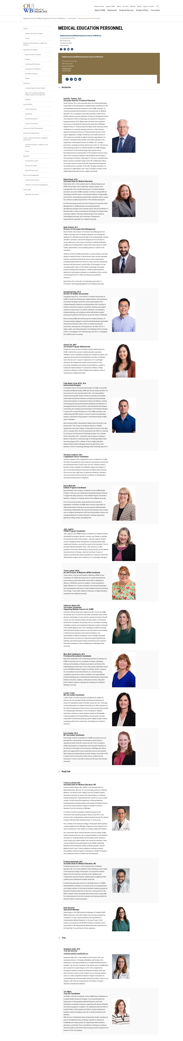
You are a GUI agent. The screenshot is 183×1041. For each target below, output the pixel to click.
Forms (27, 151)
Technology (27, 189)
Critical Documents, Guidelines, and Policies (36, 145)
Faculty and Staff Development (33, 128)
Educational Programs (30, 50)
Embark (27, 59)
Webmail (132, 6)
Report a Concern (148, 6)
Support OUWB (109, 6)
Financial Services (126, 10)
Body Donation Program (33, 54)
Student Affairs (142, 10)
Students (28, 99)
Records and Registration (31, 133)
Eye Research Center (31, 161)
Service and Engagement (31, 175)
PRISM (27, 78)
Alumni (118, 6)
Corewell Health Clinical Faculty (35, 88)
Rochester (66, 87)
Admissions (112, 10)
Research (26, 156)
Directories (26, 83)
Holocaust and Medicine (33, 69)
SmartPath (28, 114)
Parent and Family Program (34, 33)
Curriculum (155, 10)
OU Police (125, 6)
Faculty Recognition (31, 119)
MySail (139, 6)
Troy (64, 937)
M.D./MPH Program (31, 74)
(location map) (66, 68)
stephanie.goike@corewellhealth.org (76, 954)
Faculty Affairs (27, 104)
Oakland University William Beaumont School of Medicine (44, 18)
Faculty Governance (31, 123)
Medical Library (99, 6)
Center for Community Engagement (36, 185)
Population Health (31, 166)
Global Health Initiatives (32, 64)
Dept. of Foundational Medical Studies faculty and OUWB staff (35, 94)
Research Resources (31, 170)
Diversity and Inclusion (32, 180)
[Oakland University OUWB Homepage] (40, 8)
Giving (27, 38)
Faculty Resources (31, 109)
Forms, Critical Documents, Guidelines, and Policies (35, 139)
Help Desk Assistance (31, 194)
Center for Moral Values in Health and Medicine (35, 44)
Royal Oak (66, 771)
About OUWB (100, 10)
